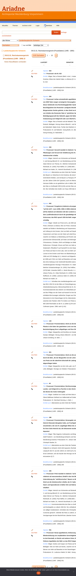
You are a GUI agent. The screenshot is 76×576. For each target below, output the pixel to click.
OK (38, 573)
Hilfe (57, 25)
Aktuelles (5, 25)
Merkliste (48, 25)
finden (56, 32)
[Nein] (74, 572)
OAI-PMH (34, 73)
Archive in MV (26, 25)
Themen (15, 25)
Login (37, 25)
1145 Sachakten (39, 55)
